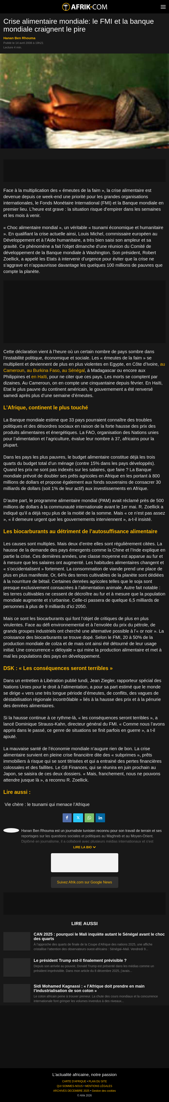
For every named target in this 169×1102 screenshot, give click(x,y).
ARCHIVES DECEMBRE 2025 (71, 1090)
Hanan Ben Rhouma (19, 38)
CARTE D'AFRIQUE (74, 1081)
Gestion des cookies (104, 1090)
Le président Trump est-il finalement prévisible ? (80, 960)
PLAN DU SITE (98, 1081)
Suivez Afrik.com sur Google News (84, 882)
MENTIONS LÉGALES (98, 1086)
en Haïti (39, 376)
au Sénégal (73, 370)
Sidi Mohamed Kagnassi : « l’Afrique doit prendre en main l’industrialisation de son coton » (89, 988)
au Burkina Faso (43, 370)
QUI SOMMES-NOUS (70, 1086)
